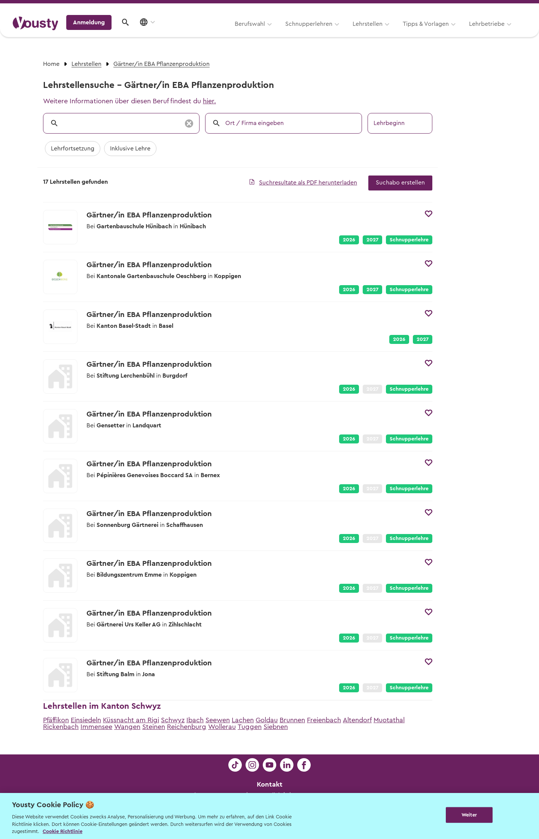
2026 (349, 239)
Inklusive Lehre (130, 149)
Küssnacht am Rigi (131, 720)
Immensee (96, 726)
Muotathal (389, 720)
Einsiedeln (86, 720)
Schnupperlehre (409, 239)
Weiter (469, 815)
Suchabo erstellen (400, 183)
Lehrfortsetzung (72, 149)
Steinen (153, 726)
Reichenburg (186, 726)
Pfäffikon (56, 720)
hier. (209, 101)
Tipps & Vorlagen (331, 33)
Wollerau (222, 726)
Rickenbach (61, 726)
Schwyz (173, 720)
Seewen (217, 720)
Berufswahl (155, 33)
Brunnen (292, 720)
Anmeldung (461, 32)
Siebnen (276, 726)
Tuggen (250, 726)
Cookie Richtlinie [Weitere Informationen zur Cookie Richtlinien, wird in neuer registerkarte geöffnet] (62, 831)
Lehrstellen (273, 33)
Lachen (243, 720)
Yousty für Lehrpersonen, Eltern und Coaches (386, 8)
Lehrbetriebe (392, 33)
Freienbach (324, 720)
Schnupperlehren (214, 33)
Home (51, 64)
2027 (372, 239)
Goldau (267, 720)
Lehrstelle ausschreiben (494, 8)
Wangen (127, 726)
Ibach (195, 720)
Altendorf (357, 720)
